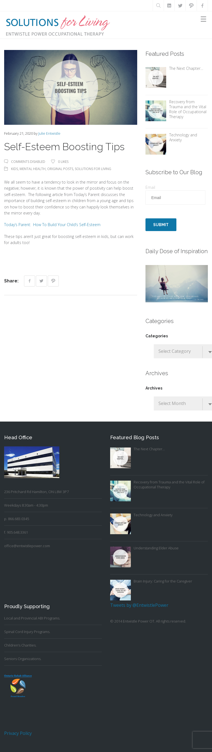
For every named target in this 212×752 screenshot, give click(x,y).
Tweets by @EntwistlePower (139, 605)
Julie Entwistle (49, 133)
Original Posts (60, 168)
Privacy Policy (18, 733)
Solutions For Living (93, 168)
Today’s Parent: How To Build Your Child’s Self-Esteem (52, 224)
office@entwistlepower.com (27, 545)
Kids (14, 168)
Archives (153, 388)
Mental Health (33, 168)
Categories (156, 336)
